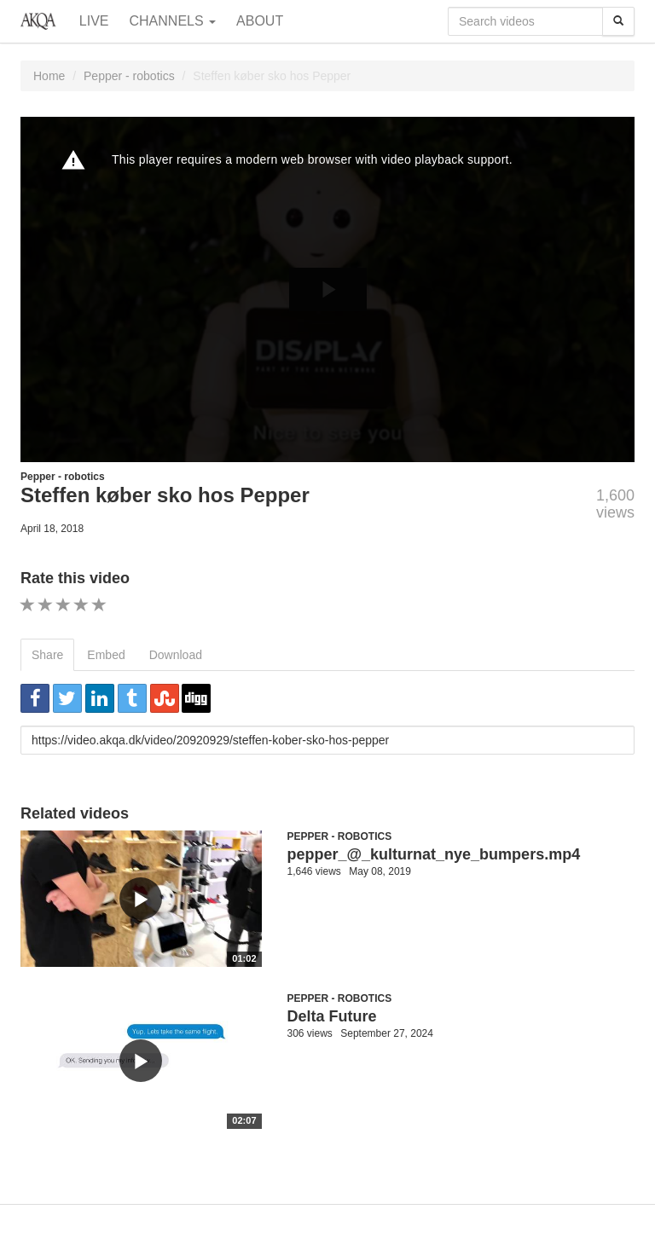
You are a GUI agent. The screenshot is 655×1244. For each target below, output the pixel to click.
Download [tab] (175, 655)
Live (94, 21)
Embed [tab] (106, 655)
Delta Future (332, 1016)
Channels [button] (173, 21)
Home (49, 76)
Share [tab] (47, 655)
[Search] (618, 21)
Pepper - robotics (129, 76)
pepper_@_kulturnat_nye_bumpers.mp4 (434, 854)
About (259, 21)
